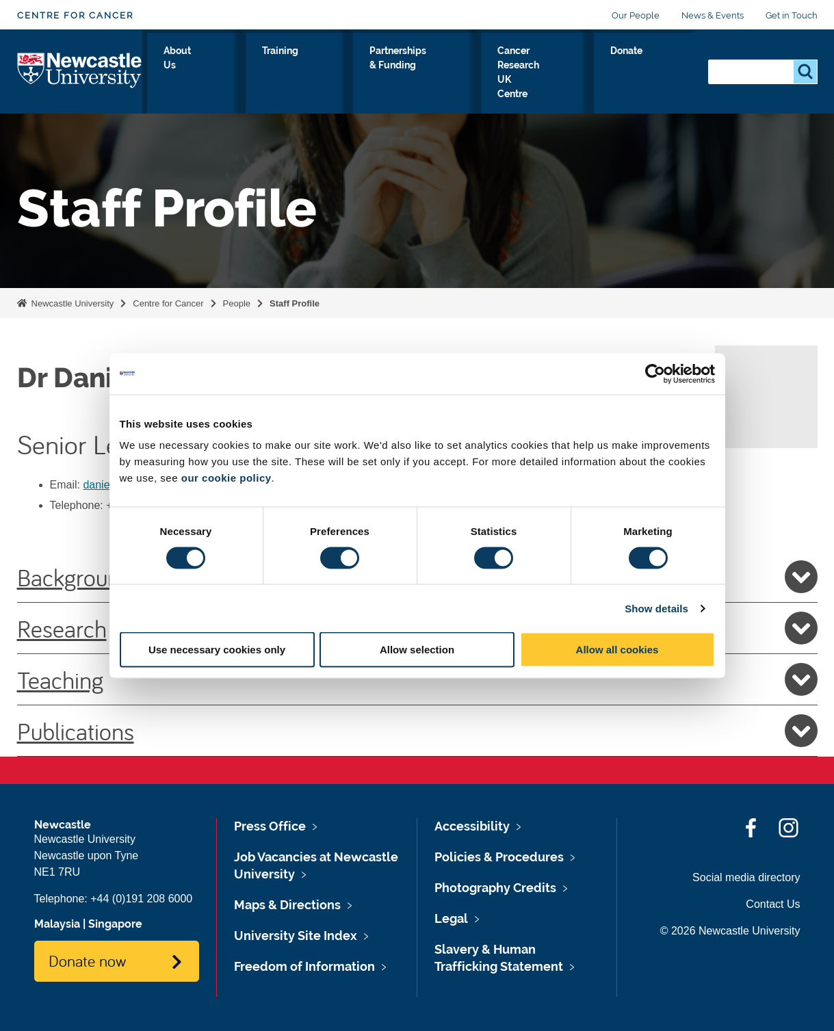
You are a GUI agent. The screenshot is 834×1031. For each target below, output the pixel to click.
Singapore (115, 923)
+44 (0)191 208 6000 (141, 898)
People (236, 303)
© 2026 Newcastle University (730, 931)
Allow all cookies (617, 649)
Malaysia (57, 923)
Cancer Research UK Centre (560, 74)
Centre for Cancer (75, 15)
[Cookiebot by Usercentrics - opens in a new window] (655, 373)
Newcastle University (71, 303)
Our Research (184, 74)
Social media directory (746, 877)
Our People (636, 15)
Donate (667, 66)
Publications (417, 730)
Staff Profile (295, 303)
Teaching (417, 679)
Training (322, 66)
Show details (656, 608)
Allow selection (417, 649)
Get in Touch (792, 15)
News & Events (712, 15)
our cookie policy (226, 478)
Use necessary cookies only (216, 649)
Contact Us (773, 904)
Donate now (87, 960)
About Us (258, 74)
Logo (79, 71)
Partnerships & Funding (419, 74)
